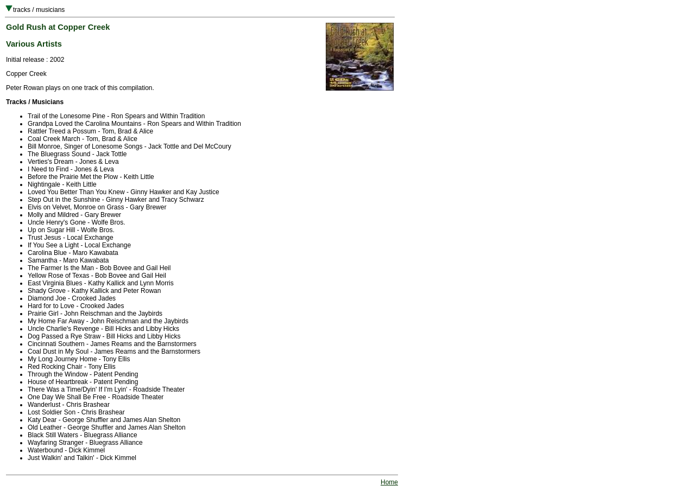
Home (389, 482)
